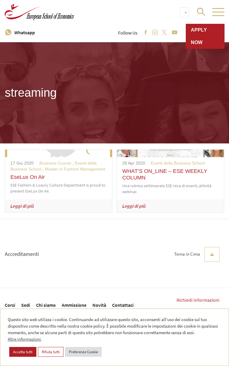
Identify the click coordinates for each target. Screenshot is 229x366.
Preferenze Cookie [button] (83, 351)
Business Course (55, 163)
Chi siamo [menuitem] (46, 305)
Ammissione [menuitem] (74, 305)
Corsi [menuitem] (10, 305)
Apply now (199, 36)
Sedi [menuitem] (25, 305)
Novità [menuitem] (99, 305)
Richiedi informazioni (198, 300)
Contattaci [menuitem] (123, 305)
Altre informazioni (24, 339)
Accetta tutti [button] (23, 351)
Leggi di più (22, 206)
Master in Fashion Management (75, 169)
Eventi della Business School (178, 163)
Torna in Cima (196, 254)
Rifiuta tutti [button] (51, 351)
